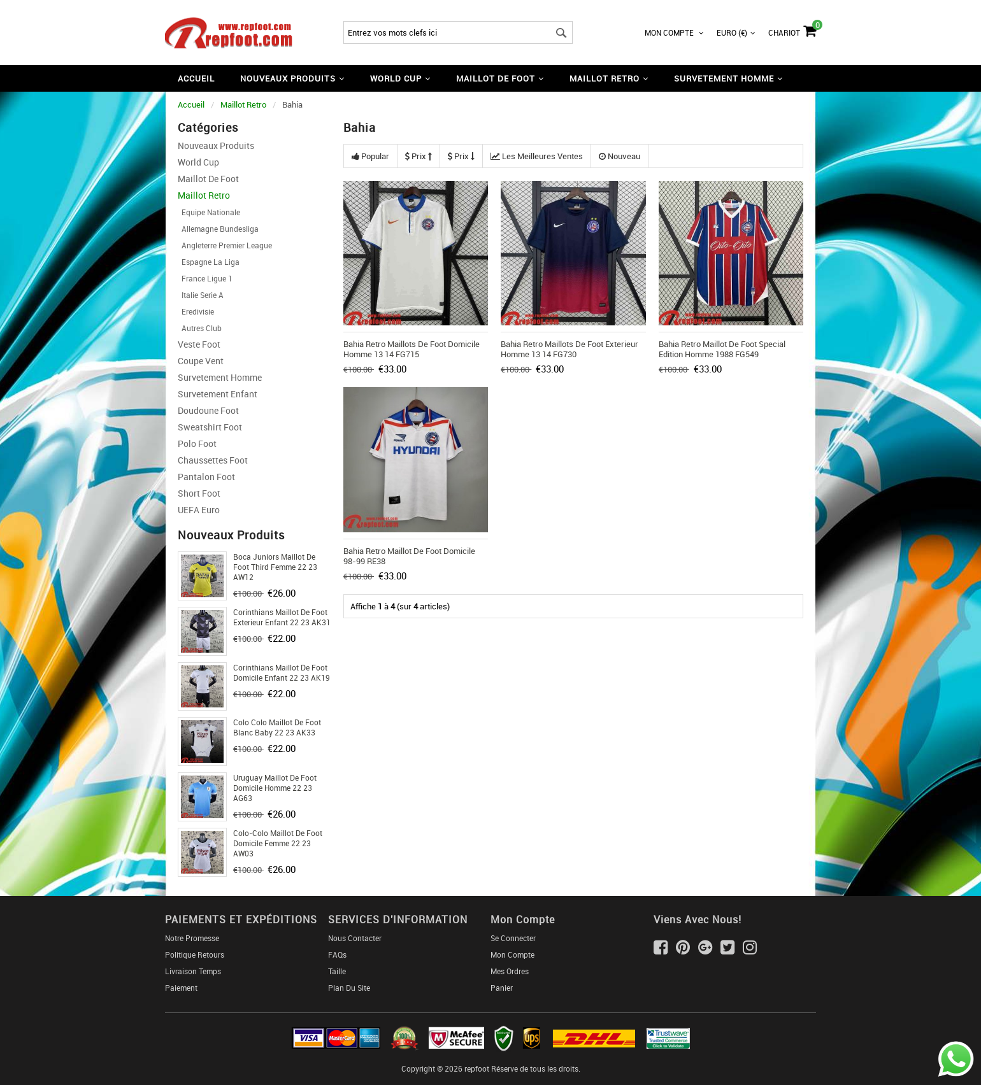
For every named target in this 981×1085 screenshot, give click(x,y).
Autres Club (200, 328)
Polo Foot (197, 443)
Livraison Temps (193, 971)
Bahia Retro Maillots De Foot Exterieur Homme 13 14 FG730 (569, 349)
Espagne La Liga (209, 262)
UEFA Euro (199, 510)
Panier (501, 987)
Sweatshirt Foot (210, 427)
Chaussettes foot (213, 460)
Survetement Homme (220, 377)
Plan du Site (349, 987)
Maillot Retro (243, 104)
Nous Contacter (355, 938)
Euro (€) (736, 32)
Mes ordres (509, 971)
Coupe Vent (201, 361)
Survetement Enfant (217, 394)
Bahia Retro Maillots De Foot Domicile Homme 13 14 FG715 (411, 349)
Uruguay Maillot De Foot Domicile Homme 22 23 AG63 (275, 787)
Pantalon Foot (206, 477)
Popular (370, 156)
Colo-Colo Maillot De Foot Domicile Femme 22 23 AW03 (277, 843)
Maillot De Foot (208, 179)
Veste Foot (199, 344)
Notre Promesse (192, 938)
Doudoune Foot (208, 410)
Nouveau (619, 156)
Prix (418, 156)
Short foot (199, 493)
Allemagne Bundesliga (218, 228)
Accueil (196, 78)
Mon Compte (674, 32)
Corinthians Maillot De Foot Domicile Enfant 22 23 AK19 (281, 672)
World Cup (198, 162)
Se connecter (513, 938)
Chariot (792, 29)
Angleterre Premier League (225, 245)
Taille (337, 971)
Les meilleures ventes (536, 156)
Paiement (181, 987)
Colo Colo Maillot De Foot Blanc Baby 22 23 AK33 (277, 727)
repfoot (476, 1068)
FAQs (337, 954)
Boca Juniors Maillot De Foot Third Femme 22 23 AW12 (275, 566)
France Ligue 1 (205, 278)
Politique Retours (194, 954)
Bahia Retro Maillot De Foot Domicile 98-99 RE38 (409, 556)
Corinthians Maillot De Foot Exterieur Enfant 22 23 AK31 (282, 617)
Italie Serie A (201, 295)
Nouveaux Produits (216, 145)
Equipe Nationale (209, 212)
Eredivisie (196, 311)
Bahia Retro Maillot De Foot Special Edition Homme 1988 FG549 (722, 349)
